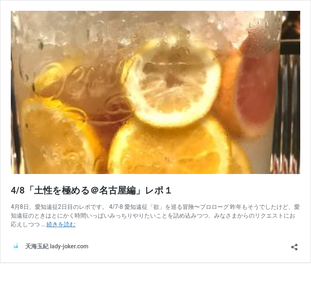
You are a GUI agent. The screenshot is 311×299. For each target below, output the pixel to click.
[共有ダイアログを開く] (294, 244)
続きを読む (60, 224)
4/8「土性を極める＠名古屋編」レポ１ (92, 190)
